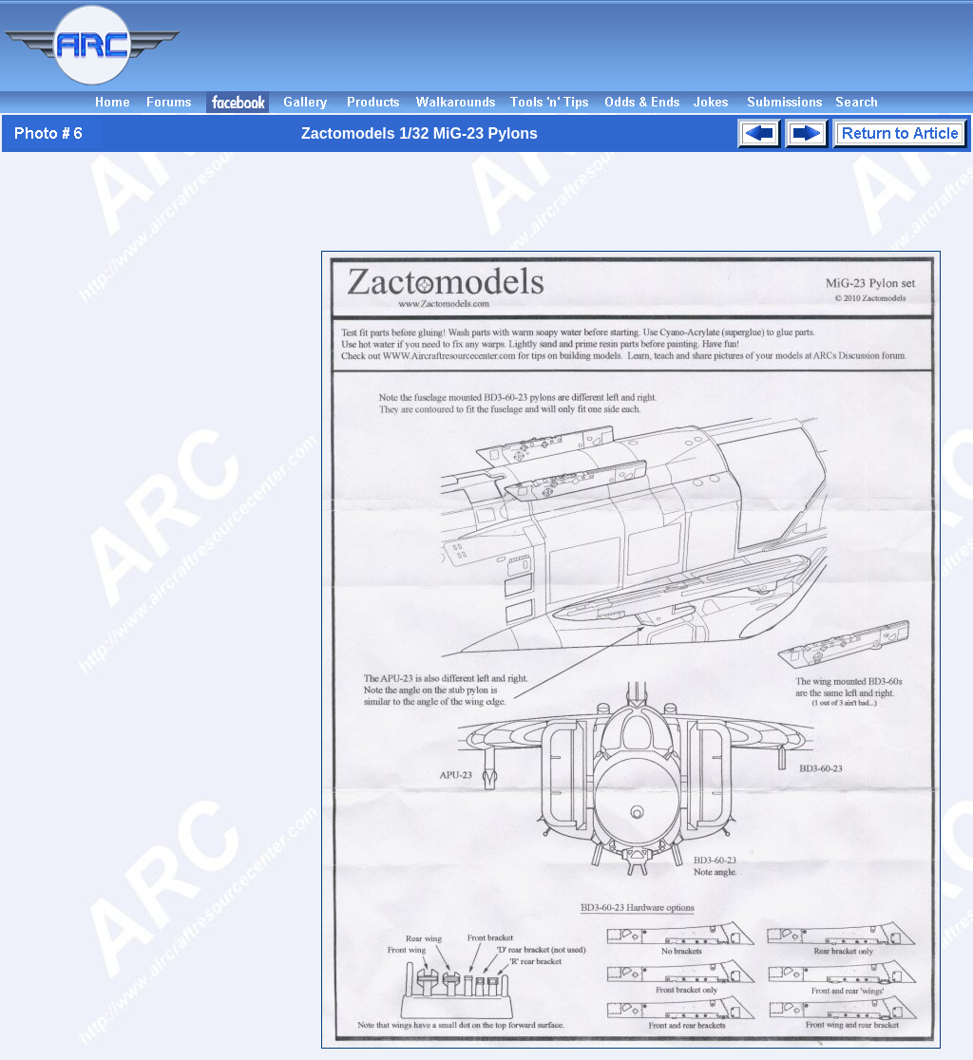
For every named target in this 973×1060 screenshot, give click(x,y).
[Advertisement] (579, 45)
